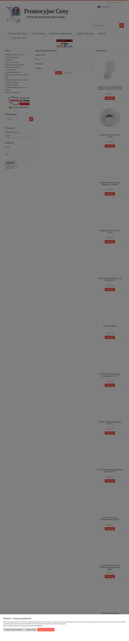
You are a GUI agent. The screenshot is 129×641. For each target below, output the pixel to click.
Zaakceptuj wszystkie (46, 630)
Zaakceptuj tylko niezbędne (14, 630)
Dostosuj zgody (31, 630)
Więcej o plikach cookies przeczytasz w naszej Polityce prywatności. (23, 625)
